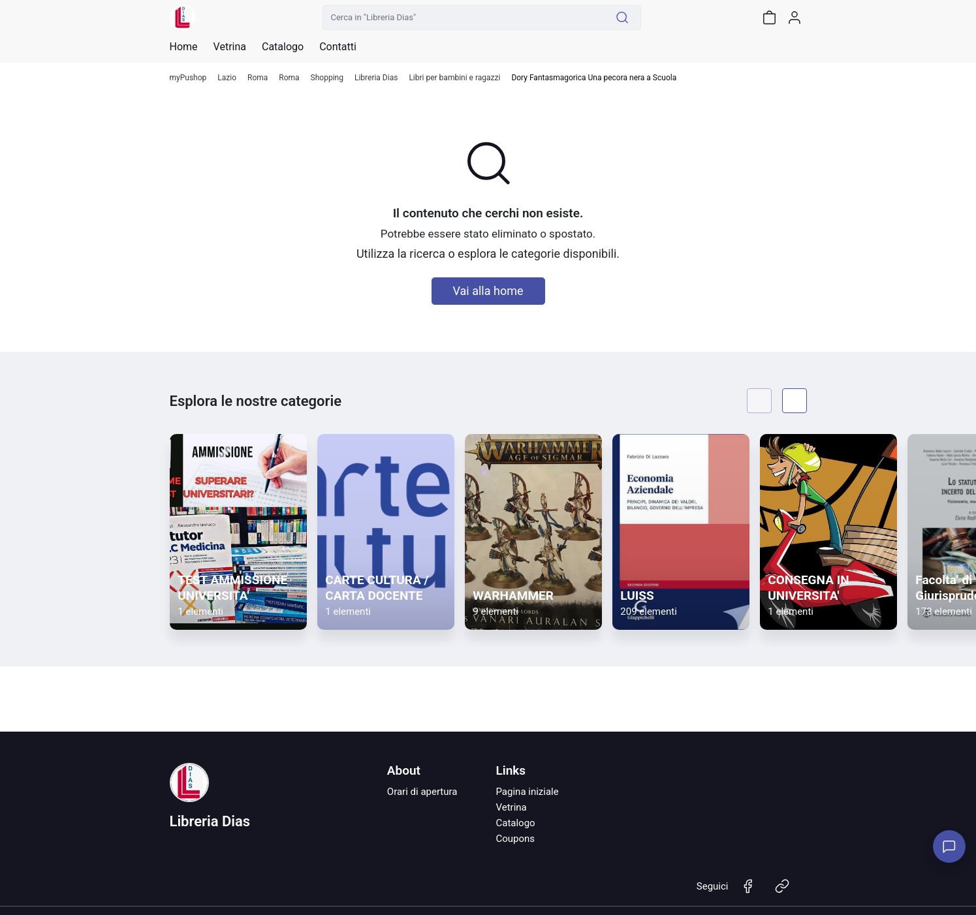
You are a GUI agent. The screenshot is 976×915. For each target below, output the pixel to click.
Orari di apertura (422, 792)
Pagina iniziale (527, 792)
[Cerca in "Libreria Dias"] (464, 17)
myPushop (188, 78)
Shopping (327, 78)
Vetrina (511, 807)
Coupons (515, 839)
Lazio (226, 78)
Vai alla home (488, 291)
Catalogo (283, 47)
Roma (257, 78)
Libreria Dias (376, 78)
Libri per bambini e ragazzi (454, 78)
